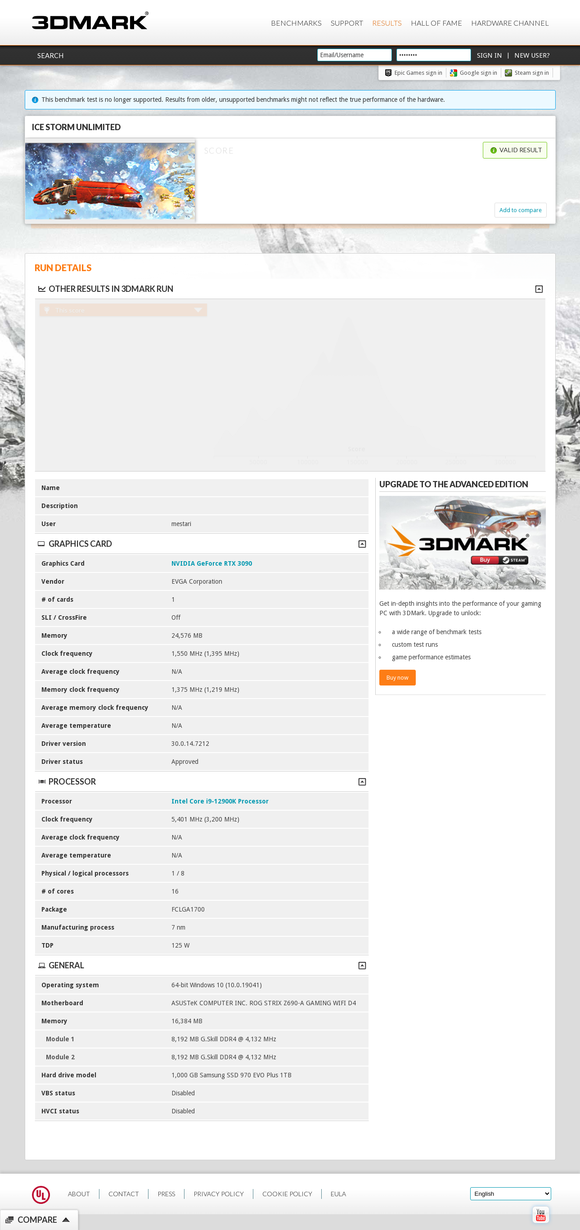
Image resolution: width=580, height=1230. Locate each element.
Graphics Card (202, 544)
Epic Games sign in (418, 72)
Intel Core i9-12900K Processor (220, 801)
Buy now (398, 677)
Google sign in (478, 72)
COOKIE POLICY (287, 1194)
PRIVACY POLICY (218, 1194)
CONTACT (123, 1194)
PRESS (166, 1194)
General (202, 965)
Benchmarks (296, 22)
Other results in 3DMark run (105, 289)
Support (347, 22)
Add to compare (520, 210)
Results (387, 22)
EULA (338, 1194)
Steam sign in (532, 72)
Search (50, 55)
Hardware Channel (510, 22)
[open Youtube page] (540, 1225)
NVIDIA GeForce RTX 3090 (211, 563)
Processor (202, 781)
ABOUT (79, 1194)
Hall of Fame (436, 22)
